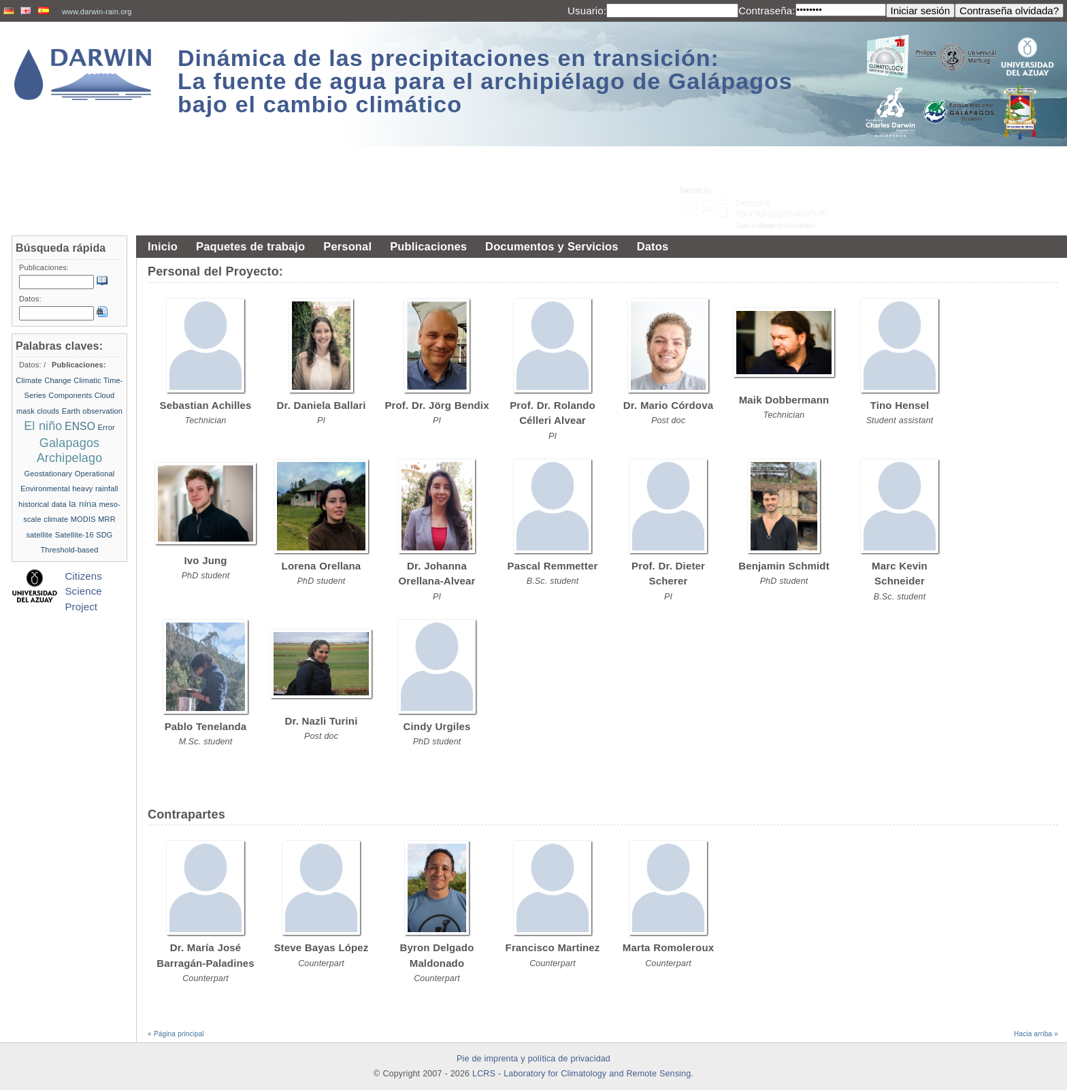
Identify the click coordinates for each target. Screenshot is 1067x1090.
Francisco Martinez (553, 947)
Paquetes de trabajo (250, 246)
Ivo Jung (205, 560)
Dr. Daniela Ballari (320, 405)
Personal (347, 246)
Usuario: (587, 10)
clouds (48, 411)
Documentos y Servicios (552, 246)
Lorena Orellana (321, 566)
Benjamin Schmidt (784, 566)
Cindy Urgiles (437, 726)
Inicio (163, 246)
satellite (39, 535)
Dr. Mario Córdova (668, 405)
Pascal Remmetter (553, 566)
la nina (83, 504)
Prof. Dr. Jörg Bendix (436, 405)
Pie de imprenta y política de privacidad (533, 1058)
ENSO (80, 426)
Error (106, 427)
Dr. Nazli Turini (321, 721)
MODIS (83, 519)
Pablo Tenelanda (206, 726)
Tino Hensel (900, 405)
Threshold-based (69, 550)
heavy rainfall (95, 488)
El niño (43, 426)
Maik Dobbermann (784, 400)
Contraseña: (766, 10)
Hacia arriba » (1036, 1034)
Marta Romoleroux (668, 947)
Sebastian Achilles (206, 405)
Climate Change (43, 380)
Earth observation (92, 411)
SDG (104, 535)
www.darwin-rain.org (97, 11)
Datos (653, 246)
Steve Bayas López (321, 947)
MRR (107, 519)
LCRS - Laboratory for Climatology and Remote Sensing (581, 1073)
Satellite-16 (74, 535)
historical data (42, 504)
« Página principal (176, 1034)
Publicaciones (428, 246)
